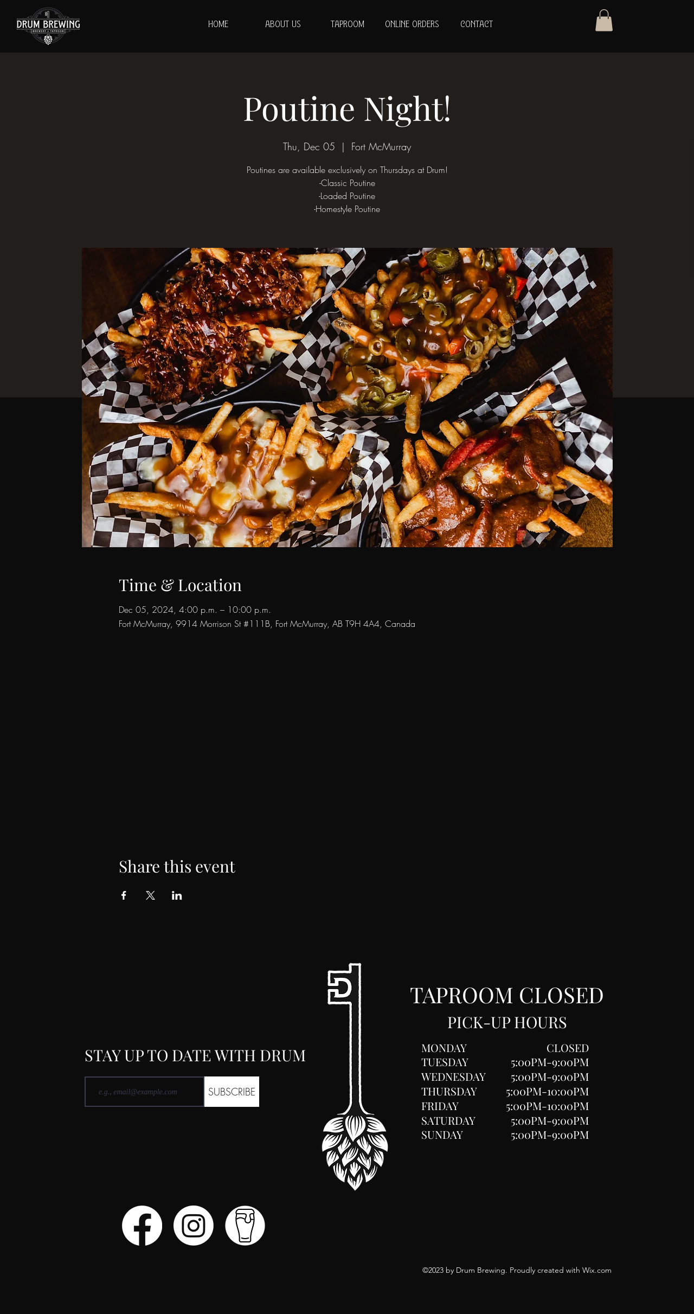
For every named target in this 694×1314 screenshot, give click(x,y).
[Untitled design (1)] (245, 1226)
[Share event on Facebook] (124, 895)
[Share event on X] (150, 895)
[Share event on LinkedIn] (177, 895)
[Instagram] (194, 1226)
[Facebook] (142, 1226)
